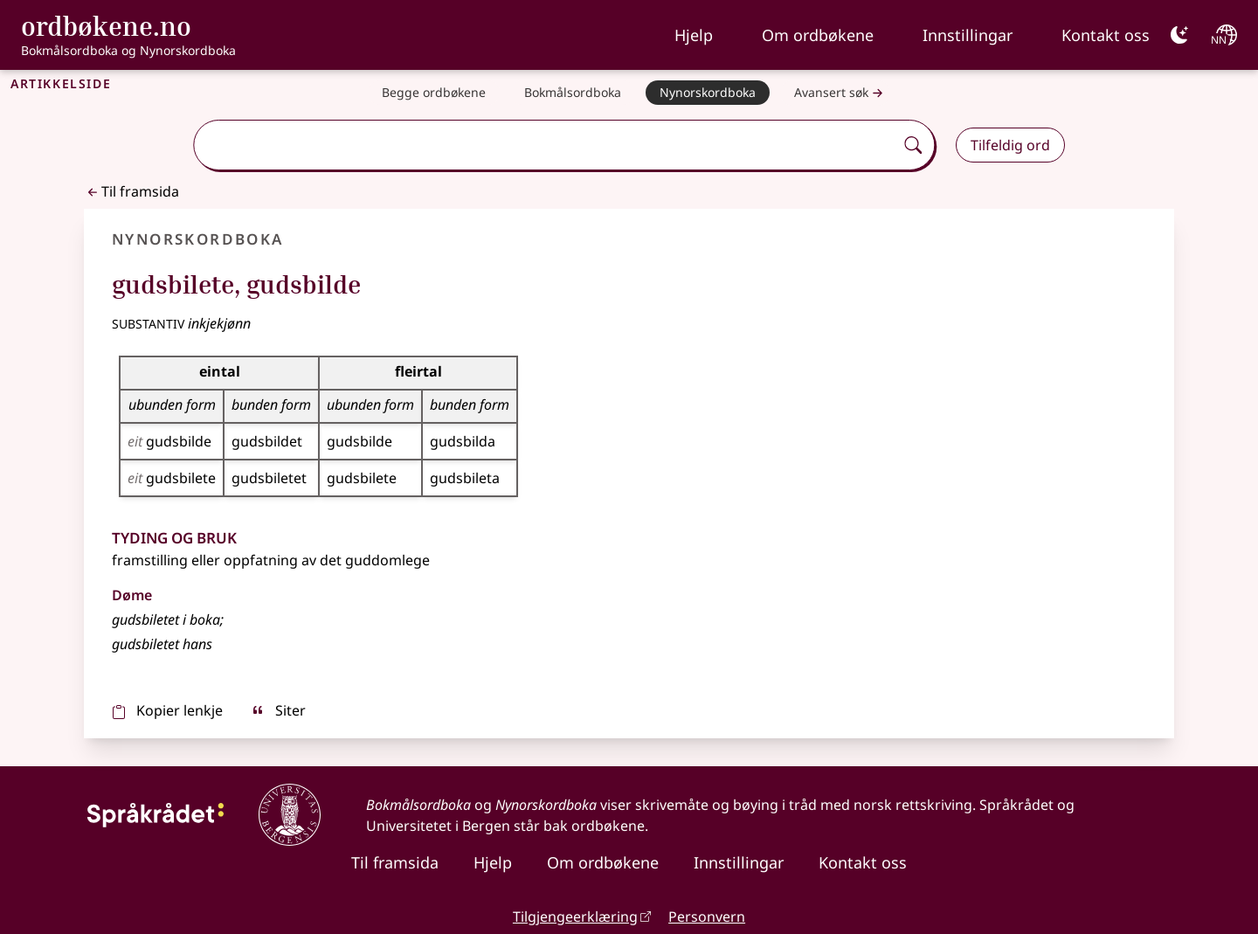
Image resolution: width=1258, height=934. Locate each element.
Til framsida (131, 191)
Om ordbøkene (818, 34)
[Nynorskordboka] (708, 92)
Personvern (706, 916)
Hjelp (693, 34)
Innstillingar (968, 34)
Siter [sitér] (278, 710)
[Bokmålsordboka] (572, 92)
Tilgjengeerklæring (575, 916)
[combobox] (545, 145)
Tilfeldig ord (1010, 145)
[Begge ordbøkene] (434, 92)
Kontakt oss (1105, 34)
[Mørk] (1179, 35)
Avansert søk (840, 93)
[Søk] (913, 145)
